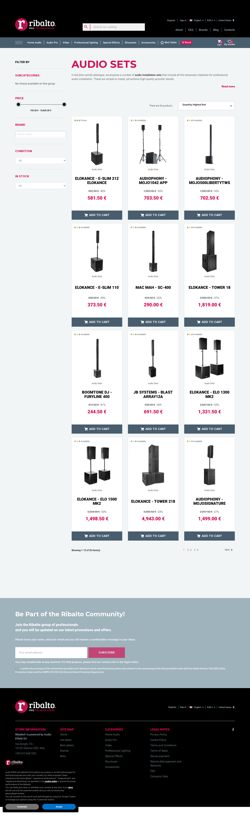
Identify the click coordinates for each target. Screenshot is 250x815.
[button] (20, 30)
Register (171, 7)
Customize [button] (22, 807)
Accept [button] (59, 807)
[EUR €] (211, 7)
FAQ (190, 17)
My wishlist (229, 30)
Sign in (183, 7)
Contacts (229, 17)
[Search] (114, 14)
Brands (203, 17)
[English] (197, 7)
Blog (216, 17)
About (179, 17)
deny (70, 787)
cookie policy (51, 781)
